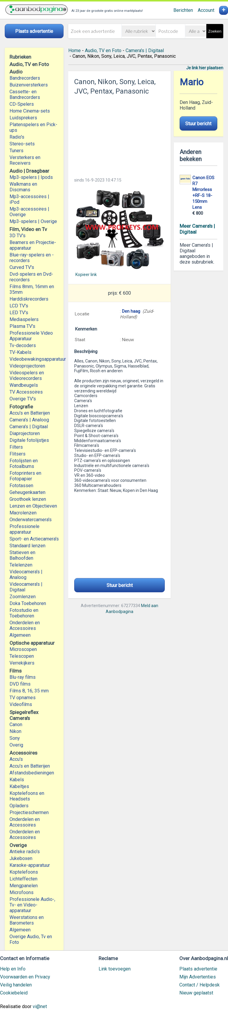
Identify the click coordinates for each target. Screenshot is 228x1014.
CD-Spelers (22, 104)
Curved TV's (22, 267)
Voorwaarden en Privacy (25, 977)
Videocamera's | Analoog (26, 574)
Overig (16, 745)
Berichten (183, 10)
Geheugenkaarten (27, 492)
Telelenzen (21, 565)
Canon (16, 724)
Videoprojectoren (27, 366)
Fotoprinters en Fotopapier (25, 476)
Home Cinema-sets (30, 111)
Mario (191, 82)
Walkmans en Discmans (23, 186)
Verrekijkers (22, 663)
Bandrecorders (25, 78)
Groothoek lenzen (28, 499)
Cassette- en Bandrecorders (25, 94)
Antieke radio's (25, 851)
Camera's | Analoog (29, 420)
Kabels (17, 779)
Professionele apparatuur (24, 529)
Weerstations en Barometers (27, 920)
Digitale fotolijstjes (29, 440)
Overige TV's (23, 399)
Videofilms (21, 704)
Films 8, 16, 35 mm (29, 691)
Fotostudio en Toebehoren (24, 613)
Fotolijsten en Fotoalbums (24, 463)
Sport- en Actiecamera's (34, 539)
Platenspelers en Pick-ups (33, 127)
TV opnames (23, 697)
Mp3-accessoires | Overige (29, 211)
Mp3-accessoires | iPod (29, 199)
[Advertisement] (119, 134)
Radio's (17, 137)
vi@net (40, 1006)
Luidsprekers (23, 118)
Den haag (131, 311)
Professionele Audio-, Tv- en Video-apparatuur (32, 904)
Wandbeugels (24, 385)
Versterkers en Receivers (25, 160)
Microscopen (23, 649)
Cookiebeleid (14, 993)
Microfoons (22, 892)
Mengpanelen (24, 885)
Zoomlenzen (23, 596)
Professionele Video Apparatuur (31, 335)
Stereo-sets (22, 144)
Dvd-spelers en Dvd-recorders (31, 277)
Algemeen (20, 635)
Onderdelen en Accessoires (25, 625)
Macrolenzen (23, 513)
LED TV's (19, 312)
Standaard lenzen (27, 545)
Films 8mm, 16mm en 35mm (32, 289)
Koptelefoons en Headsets (27, 796)
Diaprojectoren (25, 433)
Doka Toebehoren (28, 603)
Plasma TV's (22, 326)
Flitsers (18, 454)
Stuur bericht (120, 585)
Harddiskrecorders (29, 299)
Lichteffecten (23, 879)
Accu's (16, 759)
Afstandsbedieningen (32, 773)
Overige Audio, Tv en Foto (31, 939)
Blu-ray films (23, 677)
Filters (16, 447)
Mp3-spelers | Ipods (31, 177)
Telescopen (22, 656)
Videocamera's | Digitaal (26, 587)
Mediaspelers (24, 319)
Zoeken (214, 31)
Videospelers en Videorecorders (27, 375)
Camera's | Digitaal (29, 426)
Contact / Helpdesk (199, 985)
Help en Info (13, 969)
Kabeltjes (19, 786)
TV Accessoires (26, 392)
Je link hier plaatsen (204, 67)
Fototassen (21, 485)
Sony (15, 738)
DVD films (20, 684)
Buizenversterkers (29, 85)
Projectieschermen (29, 812)
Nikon (15, 731)
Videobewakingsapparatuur (34, 359)
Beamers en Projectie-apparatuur (33, 245)
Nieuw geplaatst (196, 993)
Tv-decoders (23, 345)
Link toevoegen (115, 969)
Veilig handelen (16, 985)
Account (206, 10)
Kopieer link (86, 274)
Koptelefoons (24, 872)
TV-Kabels (20, 352)
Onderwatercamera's (31, 519)
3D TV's (18, 235)
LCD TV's (19, 306)
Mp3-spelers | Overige (33, 221)
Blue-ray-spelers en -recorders (32, 257)
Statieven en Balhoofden (22, 555)
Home (74, 50)
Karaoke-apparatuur (30, 865)
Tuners (16, 150)
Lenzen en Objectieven (33, 506)
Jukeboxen (21, 858)
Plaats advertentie (198, 969)
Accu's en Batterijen (30, 413)
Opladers (19, 805)
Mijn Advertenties (197, 977)
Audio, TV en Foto (103, 50)
